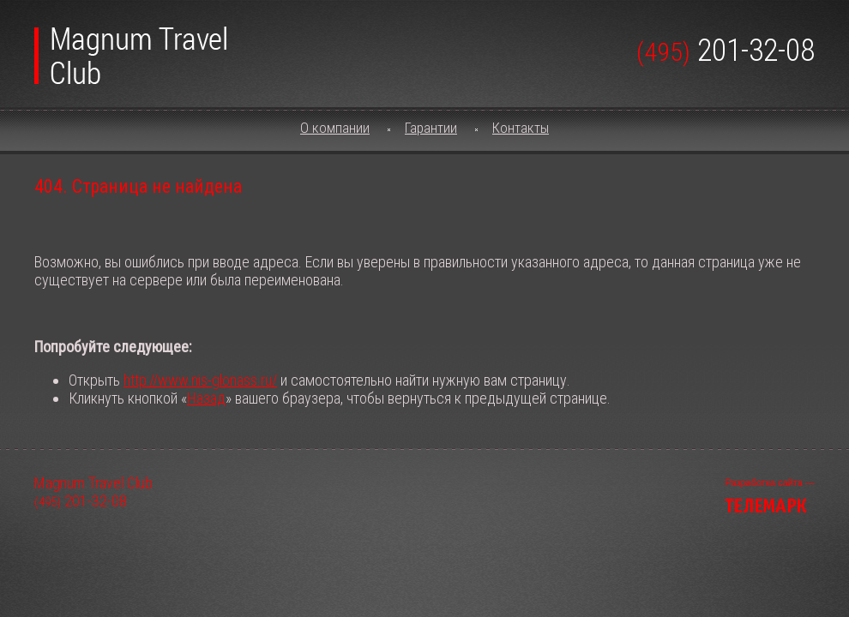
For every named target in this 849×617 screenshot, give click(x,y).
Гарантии (431, 127)
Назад (206, 398)
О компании (335, 127)
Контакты (520, 127)
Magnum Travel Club (130, 48)
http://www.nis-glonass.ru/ (200, 380)
